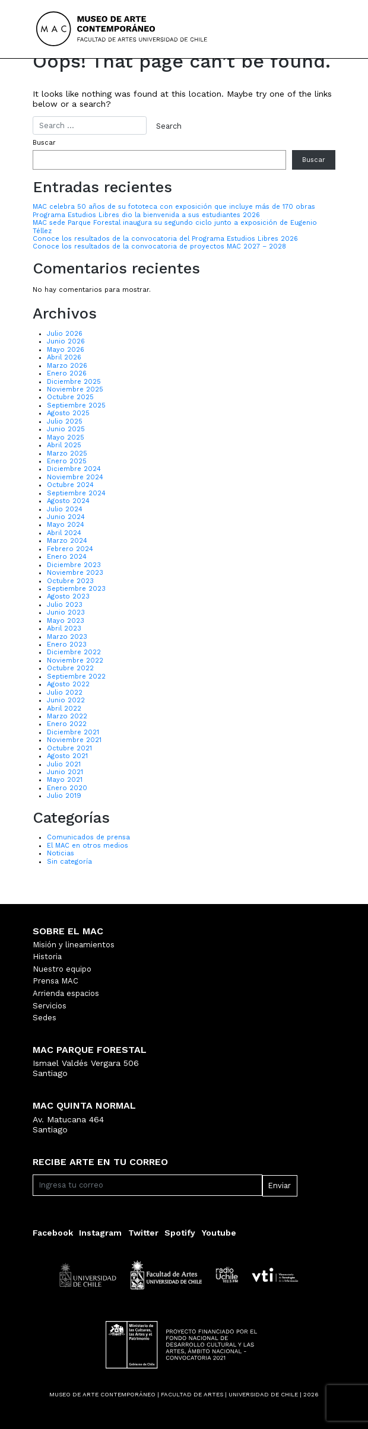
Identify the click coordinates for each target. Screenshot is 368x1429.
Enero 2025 (67, 461)
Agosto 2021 (67, 756)
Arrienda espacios (66, 993)
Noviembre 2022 (75, 660)
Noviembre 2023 (75, 573)
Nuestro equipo (62, 969)
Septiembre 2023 (76, 589)
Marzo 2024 (67, 541)
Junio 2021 (65, 772)
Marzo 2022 (67, 716)
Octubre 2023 (70, 581)
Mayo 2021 (65, 780)
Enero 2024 (67, 557)
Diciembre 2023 (74, 565)
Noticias (60, 853)
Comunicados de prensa (88, 837)
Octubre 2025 (70, 397)
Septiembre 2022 (76, 676)
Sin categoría (69, 861)
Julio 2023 (65, 605)
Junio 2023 (66, 612)
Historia (47, 956)
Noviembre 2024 (75, 477)
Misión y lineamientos (74, 944)
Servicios (49, 1005)
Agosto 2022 (68, 684)
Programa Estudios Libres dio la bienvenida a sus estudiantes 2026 (146, 215)
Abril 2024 (64, 533)
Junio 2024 (66, 517)
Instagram (100, 1232)
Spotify (179, 1232)
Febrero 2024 (70, 549)
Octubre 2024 (70, 485)
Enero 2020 (67, 788)
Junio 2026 (66, 341)
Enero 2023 (67, 644)
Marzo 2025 (67, 453)
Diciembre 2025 (74, 382)
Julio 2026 (65, 334)
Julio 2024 (65, 509)
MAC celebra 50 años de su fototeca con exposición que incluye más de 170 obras (174, 207)
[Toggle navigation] (313, 29)
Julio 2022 (65, 692)
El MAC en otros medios (87, 845)
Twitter (143, 1232)
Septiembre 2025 (76, 405)
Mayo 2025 (65, 437)
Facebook (53, 1232)
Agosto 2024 (68, 501)
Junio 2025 (66, 429)
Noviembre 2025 (75, 389)
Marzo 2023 (67, 637)
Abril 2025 (64, 445)
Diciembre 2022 (74, 652)
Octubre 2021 (69, 748)
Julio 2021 (64, 764)
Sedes (44, 1017)
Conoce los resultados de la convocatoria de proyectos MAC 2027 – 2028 (159, 246)
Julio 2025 (65, 421)
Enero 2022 (67, 724)
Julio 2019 (64, 796)
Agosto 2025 (68, 413)
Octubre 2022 (70, 668)
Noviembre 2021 (74, 740)
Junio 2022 (66, 700)
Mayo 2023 (65, 621)
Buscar (44, 143)
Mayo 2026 (65, 350)
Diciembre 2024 (74, 469)
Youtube (219, 1232)
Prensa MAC (55, 980)
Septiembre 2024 (76, 493)
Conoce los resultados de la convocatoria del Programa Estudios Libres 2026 (165, 239)
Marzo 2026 (67, 366)
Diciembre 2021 (73, 732)
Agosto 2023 (68, 596)
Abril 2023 (64, 628)
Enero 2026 (67, 373)
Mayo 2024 (65, 525)
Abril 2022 (64, 708)
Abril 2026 (64, 357)
